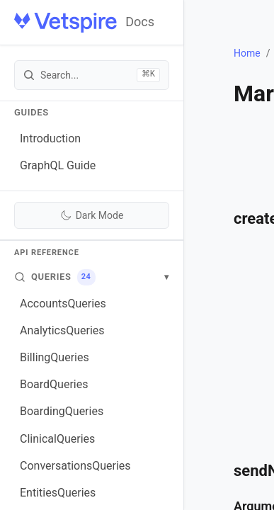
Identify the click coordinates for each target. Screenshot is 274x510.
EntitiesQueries (58, 492)
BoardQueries (54, 384)
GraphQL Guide (58, 165)
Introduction (50, 138)
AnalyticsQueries (62, 330)
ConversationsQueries (75, 465)
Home (247, 53)
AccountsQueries (63, 303)
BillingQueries (54, 357)
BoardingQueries (61, 411)
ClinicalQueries (57, 439)
